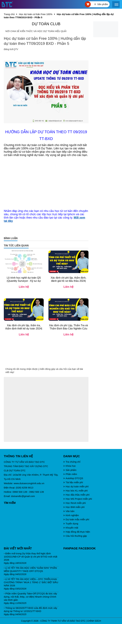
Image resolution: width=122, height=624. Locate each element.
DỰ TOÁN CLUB (46, 24)
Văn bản (69, 511)
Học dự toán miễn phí (76, 486)
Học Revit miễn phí (74, 503)
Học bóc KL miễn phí (75, 490)
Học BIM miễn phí (74, 507)
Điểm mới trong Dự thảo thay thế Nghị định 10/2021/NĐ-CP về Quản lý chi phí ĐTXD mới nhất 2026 (30, 556)
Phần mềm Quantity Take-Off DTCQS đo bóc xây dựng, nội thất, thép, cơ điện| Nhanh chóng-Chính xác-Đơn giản (30, 596)
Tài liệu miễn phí (73, 482)
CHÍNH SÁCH (94, 621)
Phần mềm (70, 474)
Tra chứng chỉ (71, 461)
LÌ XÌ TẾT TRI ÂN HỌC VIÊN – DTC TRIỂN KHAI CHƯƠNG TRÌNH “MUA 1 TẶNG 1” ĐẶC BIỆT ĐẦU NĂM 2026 (31, 582)
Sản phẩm (69, 470)
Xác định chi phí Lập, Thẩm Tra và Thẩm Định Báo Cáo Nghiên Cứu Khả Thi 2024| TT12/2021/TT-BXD (68, 328)
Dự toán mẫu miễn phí (76, 519)
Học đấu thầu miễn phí (76, 494)
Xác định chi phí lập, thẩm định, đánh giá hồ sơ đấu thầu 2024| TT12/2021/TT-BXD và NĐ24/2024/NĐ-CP (68, 282)
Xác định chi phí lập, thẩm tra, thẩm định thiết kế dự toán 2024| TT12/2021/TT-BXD (23, 328)
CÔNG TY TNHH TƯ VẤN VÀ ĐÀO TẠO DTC (62, 621)
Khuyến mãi (70, 527)
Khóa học (69, 466)
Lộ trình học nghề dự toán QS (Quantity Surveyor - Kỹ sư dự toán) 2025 (24, 280)
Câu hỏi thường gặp (75, 536)
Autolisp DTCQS (73, 478)
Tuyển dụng (70, 523)
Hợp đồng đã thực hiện (76, 531)
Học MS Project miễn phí (77, 498)
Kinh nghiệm (71, 515)
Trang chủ (9, 14)
